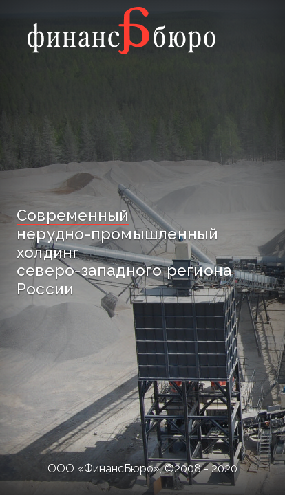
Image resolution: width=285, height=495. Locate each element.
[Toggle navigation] (238, 30)
